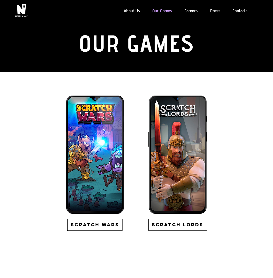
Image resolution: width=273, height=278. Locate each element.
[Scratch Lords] (177, 225)
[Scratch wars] (95, 225)
